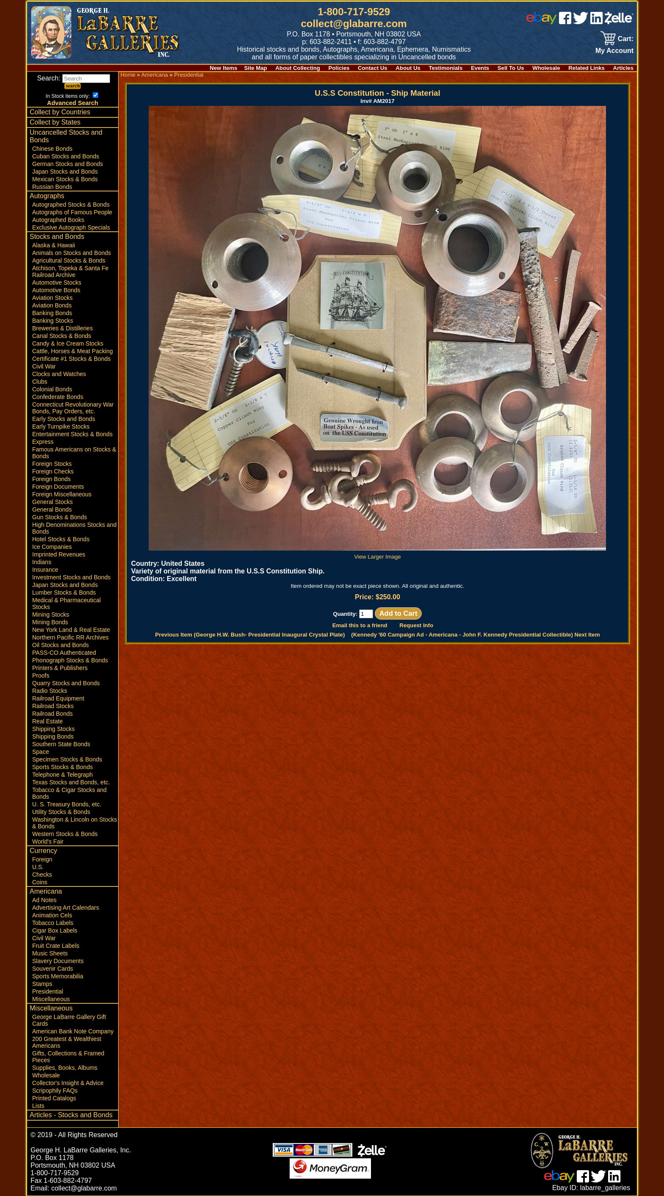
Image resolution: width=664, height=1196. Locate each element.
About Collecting (297, 68)
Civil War (43, 366)
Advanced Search (72, 103)
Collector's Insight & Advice (67, 1083)
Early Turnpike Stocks (60, 426)
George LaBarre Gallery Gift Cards (69, 1020)
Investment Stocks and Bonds (71, 577)
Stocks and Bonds (57, 236)
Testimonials (446, 68)
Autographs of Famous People (72, 212)
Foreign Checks (53, 471)
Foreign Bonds (51, 479)
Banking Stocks (52, 320)
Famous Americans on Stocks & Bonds (74, 453)
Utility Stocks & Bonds (61, 811)
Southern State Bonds (61, 744)
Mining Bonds (50, 622)
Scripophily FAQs (54, 1090)
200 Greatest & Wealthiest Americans (66, 1042)
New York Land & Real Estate (71, 629)
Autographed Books (58, 219)
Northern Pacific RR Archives (70, 637)
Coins (39, 882)
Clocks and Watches (59, 374)
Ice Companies (52, 546)
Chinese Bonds (52, 148)
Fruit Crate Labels (55, 945)
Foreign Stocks (52, 463)
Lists (38, 1105)
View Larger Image (377, 553)
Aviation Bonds (52, 305)
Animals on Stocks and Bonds (71, 252)
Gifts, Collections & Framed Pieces (68, 1056)
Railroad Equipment (58, 698)
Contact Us (372, 68)
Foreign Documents (58, 486)
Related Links (586, 68)
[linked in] (596, 21)
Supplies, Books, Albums (64, 1067)
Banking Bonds (52, 313)
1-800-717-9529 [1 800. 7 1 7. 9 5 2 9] (354, 11)
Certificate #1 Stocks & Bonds (71, 358)
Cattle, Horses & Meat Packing (72, 351)
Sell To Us (511, 68)
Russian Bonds (52, 186)
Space (40, 751)
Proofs (40, 675)
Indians (41, 562)
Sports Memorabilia (57, 976)
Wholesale (546, 68)
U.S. (38, 867)
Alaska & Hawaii (53, 245)
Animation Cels (52, 915)
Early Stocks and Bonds (63, 418)
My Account (614, 50)
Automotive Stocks (56, 282)
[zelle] (619, 21)
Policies (339, 68)
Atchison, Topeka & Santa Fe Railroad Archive (70, 271)
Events (480, 68)
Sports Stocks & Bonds (62, 767)
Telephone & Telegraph (62, 774)
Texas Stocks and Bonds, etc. (71, 782)
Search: (73, 78)
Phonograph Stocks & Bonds (70, 660)
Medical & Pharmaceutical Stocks (66, 603)
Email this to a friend (359, 625)
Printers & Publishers (60, 667)
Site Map (255, 68)
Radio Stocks (49, 690)
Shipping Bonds (53, 736)
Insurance (45, 569)
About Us (408, 68)
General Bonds (52, 509)
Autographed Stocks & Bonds (71, 204)
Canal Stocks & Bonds (61, 335)
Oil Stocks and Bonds (60, 645)
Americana (46, 891)
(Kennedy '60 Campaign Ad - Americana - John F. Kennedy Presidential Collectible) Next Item (475, 634)
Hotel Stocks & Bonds (60, 539)
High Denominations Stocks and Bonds (74, 528)
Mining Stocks (50, 614)
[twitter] (580, 21)
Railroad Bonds (52, 713)
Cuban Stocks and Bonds (65, 156)
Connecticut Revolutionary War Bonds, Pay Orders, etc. (72, 408)
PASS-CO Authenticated (64, 652)
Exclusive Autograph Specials (71, 227)
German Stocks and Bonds (67, 164)
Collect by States (55, 122)
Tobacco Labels (52, 922)
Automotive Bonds (56, 290)
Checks (42, 874)
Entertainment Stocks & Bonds (72, 434)
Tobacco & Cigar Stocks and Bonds (69, 793)
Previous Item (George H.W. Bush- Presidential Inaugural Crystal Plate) (250, 634)
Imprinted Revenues (58, 554)
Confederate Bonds (57, 396)
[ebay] (541, 21)
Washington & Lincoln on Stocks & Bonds (74, 823)
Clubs (39, 381)
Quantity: (353, 614)
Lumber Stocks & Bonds (64, 592)
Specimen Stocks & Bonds (67, 759)
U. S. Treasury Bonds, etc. (66, 804)
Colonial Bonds (52, 389)
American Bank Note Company (72, 1031)
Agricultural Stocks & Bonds (68, 260)
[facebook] (565, 21)
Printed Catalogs (54, 1098)
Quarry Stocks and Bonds (66, 683)
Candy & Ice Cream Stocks (67, 343)
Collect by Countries (60, 112)
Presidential (47, 991)
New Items (223, 68)
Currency (43, 850)
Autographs (47, 195)
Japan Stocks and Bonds (65, 171)
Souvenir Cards (52, 968)
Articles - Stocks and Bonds (71, 1114)
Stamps (42, 983)
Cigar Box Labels (54, 930)
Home (127, 75)
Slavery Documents (57, 961)
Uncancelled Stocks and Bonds (66, 136)
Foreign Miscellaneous (61, 494)
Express (43, 441)
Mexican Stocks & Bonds (65, 179)
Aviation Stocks (52, 297)
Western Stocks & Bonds (65, 834)
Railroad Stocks (53, 706)
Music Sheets (50, 953)
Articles (623, 68)
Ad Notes (44, 900)
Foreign (42, 859)
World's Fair (48, 841)
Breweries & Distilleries (62, 328)
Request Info (416, 625)
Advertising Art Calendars (65, 907)
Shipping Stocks (53, 728)
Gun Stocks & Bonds (59, 517)
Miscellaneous (51, 999)
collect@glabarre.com (354, 23)
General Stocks (52, 501)
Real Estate (47, 721)
